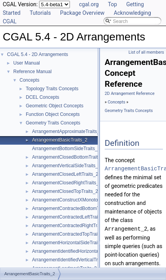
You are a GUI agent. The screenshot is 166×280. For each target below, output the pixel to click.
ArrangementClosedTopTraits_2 (65, 191)
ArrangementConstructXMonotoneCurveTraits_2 (82, 200)
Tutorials (40, 13)
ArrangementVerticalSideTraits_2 (66, 165)
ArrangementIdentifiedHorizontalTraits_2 (74, 251)
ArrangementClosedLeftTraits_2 (65, 174)
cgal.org (88, 4)
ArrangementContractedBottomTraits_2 (73, 208)
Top (112, 4)
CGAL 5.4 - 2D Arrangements (37, 54)
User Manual (26, 63)
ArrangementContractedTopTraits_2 (69, 234)
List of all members (146, 52)
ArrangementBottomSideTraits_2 (66, 148)
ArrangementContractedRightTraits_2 (71, 225)
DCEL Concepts (42, 97)
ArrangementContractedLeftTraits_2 (69, 217)
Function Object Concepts (53, 114)
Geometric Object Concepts (54, 105)
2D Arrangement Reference (130, 93)
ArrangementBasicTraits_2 (59, 140)
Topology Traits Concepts (52, 88)
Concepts (29, 80)
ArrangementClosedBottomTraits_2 (68, 157)
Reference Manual (32, 71)
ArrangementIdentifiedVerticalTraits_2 (71, 259)
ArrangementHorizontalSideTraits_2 (69, 242)
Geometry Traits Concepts (53, 123)
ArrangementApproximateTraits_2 (67, 131)
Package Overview (82, 13)
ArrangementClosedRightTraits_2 (67, 183)
